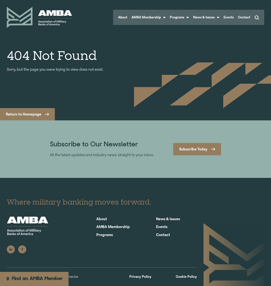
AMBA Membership (148, 17)
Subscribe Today (193, 149)
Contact (244, 17)
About (122, 17)
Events (229, 17)
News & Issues (206, 17)
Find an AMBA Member (34, 278)
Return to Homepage (23, 114)
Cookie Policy (186, 277)
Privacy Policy (140, 277)
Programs (179, 17)
